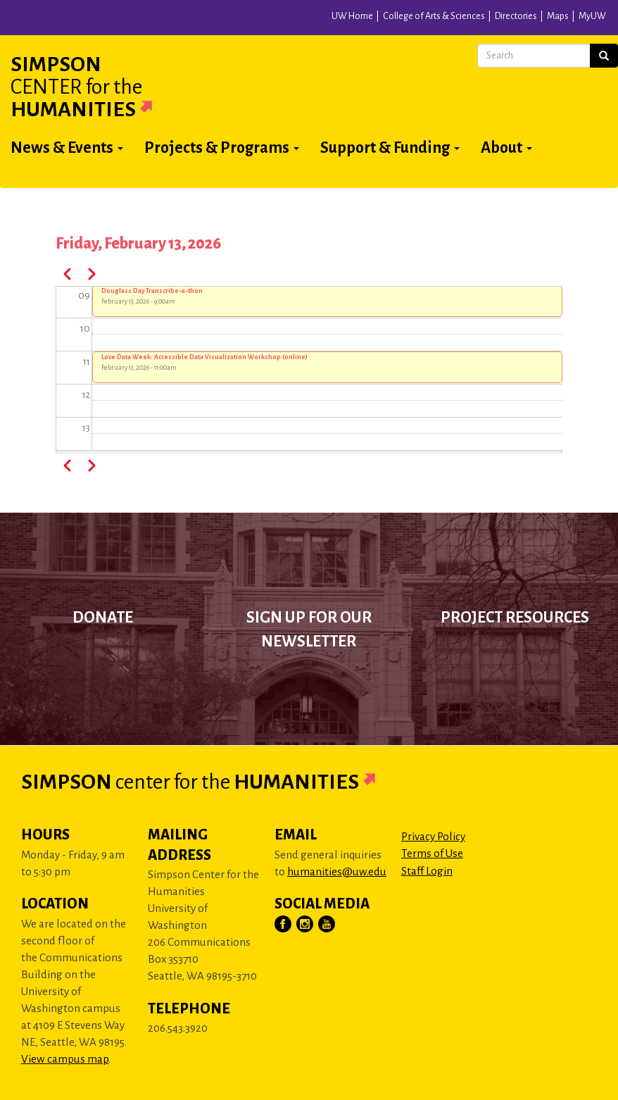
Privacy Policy (433, 836)
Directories (516, 16)
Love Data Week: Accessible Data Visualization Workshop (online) (204, 357)
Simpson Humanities (99, 86)
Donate (102, 617)
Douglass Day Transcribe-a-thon (152, 290)
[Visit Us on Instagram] (305, 924)
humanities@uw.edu (336, 871)
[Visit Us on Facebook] (284, 924)
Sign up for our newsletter (309, 629)
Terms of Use (432, 853)
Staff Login (427, 871)
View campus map (64, 1059)
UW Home (352, 16)
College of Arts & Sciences (434, 16)
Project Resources (515, 617)
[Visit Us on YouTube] (327, 924)
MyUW (592, 16)
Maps (558, 16)
